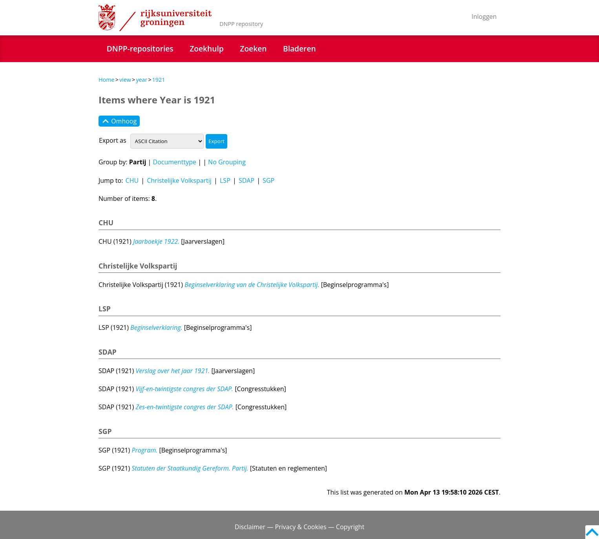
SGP (268, 180)
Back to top (592, 532)
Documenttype (175, 162)
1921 (158, 79)
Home (107, 79)
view (125, 79)
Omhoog (119, 121)
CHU (132, 180)
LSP (225, 180)
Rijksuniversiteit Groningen (155, 17)
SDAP (246, 180)
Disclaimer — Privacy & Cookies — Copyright (299, 526)
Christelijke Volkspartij (179, 180)
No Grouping (227, 162)
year (141, 79)
